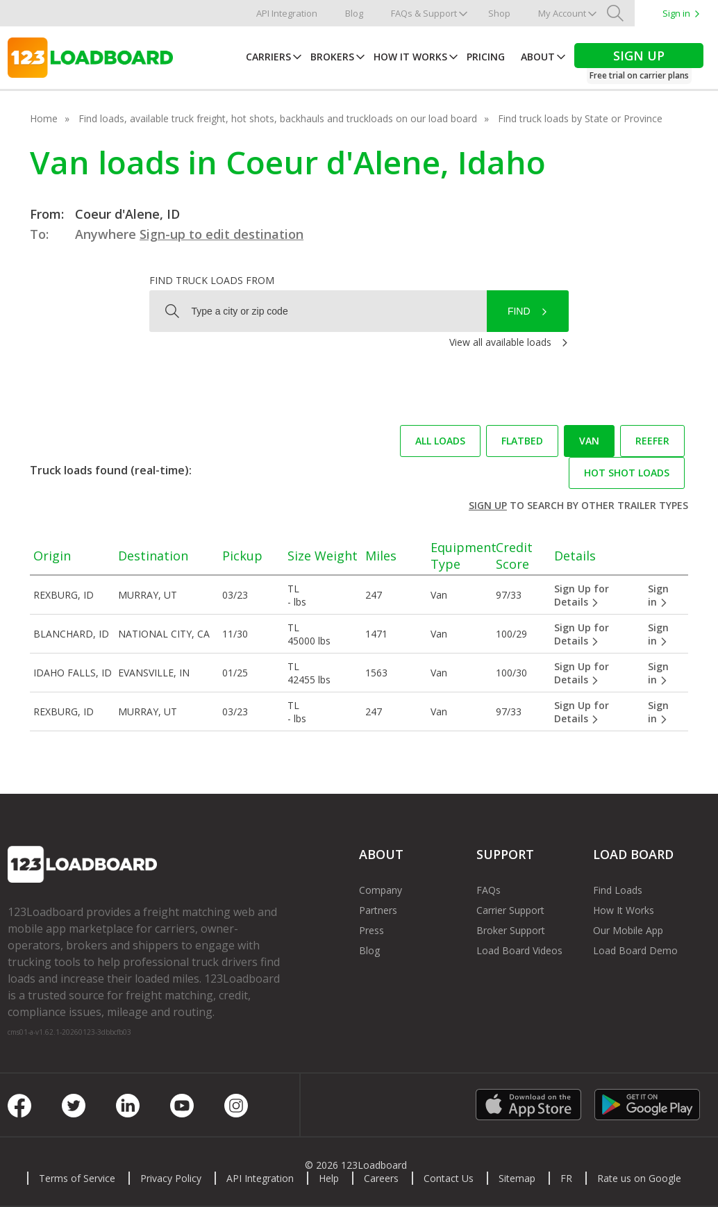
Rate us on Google (639, 1178)
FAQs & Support (424, 13)
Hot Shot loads (626, 472)
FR (566, 1178)
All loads (440, 440)
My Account (562, 13)
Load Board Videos (519, 950)
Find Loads (617, 890)
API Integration (286, 13)
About (538, 56)
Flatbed (522, 440)
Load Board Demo (635, 950)
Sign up (488, 505)
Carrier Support (510, 910)
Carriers (268, 56)
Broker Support (510, 930)
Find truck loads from (211, 280)
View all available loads (500, 342)
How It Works (410, 56)
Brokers (332, 56)
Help (329, 1178)
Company (380, 890)
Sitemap (517, 1178)
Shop (499, 13)
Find (519, 311)
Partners (378, 910)
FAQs (488, 890)
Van (589, 440)
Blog (354, 13)
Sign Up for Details (581, 595)
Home (44, 118)
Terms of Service (77, 1178)
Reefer (652, 440)
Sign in (676, 13)
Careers (381, 1178)
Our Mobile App (628, 930)
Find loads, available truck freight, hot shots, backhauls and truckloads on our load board (277, 118)
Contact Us (449, 1178)
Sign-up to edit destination (221, 234)
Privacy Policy (170, 1178)
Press (371, 930)
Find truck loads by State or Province (580, 118)
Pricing (486, 56)
